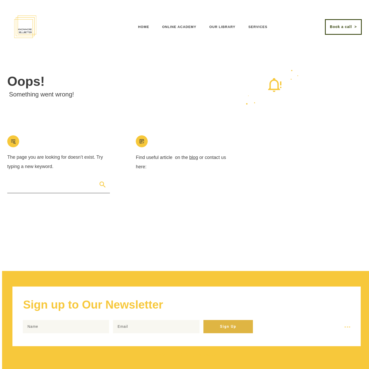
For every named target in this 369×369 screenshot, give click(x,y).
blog (193, 157)
